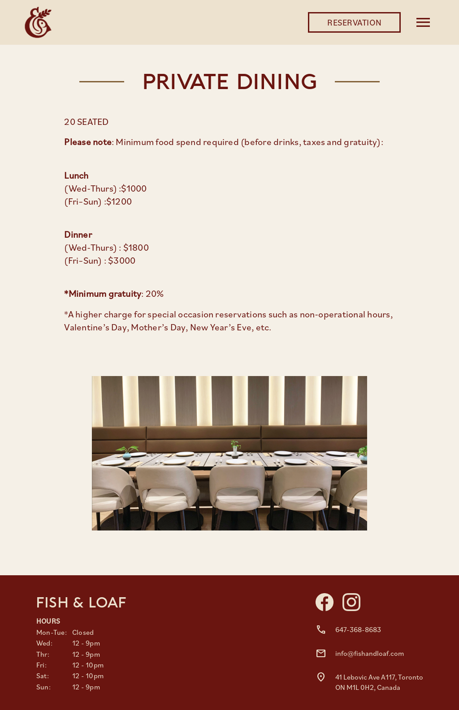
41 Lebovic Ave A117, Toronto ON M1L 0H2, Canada (379, 681)
